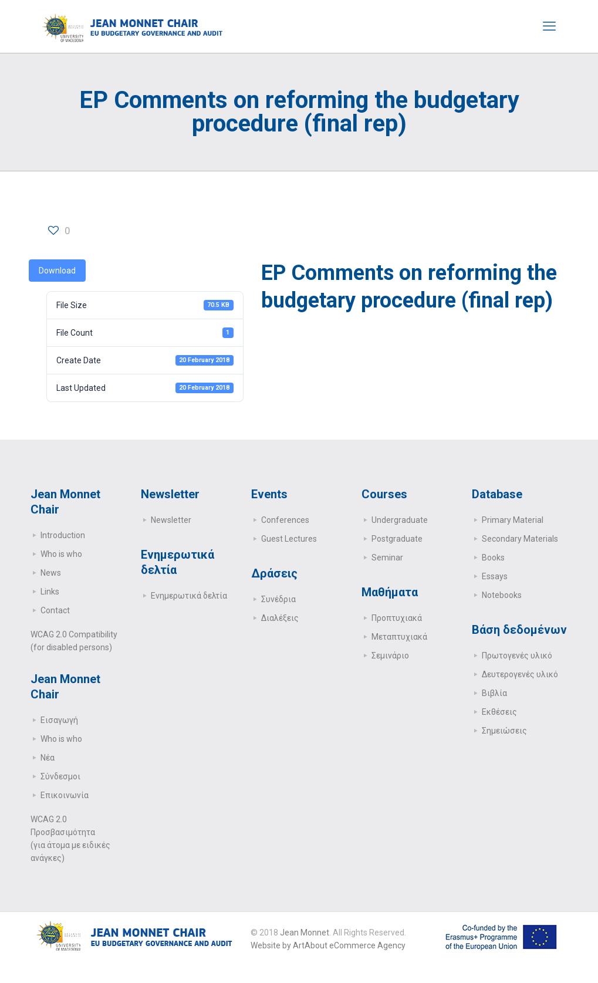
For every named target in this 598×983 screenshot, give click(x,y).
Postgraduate (397, 538)
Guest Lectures (289, 538)
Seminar (387, 557)
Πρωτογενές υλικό (517, 655)
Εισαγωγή (59, 720)
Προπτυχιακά (396, 618)
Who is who (61, 554)
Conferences (285, 520)
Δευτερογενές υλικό (520, 674)
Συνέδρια (278, 599)
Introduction (62, 535)
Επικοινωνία (64, 795)
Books (493, 557)
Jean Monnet (304, 932)
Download (57, 270)
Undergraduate (399, 520)
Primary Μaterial (512, 520)
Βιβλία (494, 693)
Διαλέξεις (280, 618)
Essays (495, 576)
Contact (55, 610)
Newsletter (171, 520)
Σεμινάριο (390, 655)
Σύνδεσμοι (60, 776)
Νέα (47, 757)
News (50, 572)
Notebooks (502, 595)
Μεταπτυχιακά (399, 636)
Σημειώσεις (504, 730)
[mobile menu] (549, 26)
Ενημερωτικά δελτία (189, 595)
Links (49, 591)
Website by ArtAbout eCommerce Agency (328, 945)
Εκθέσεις (499, 712)
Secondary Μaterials (520, 538)
